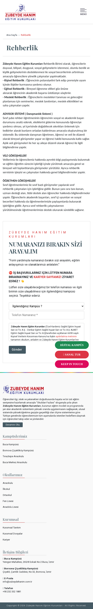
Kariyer (6, 539)
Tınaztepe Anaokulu (13, 456)
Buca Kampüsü (11, 444)
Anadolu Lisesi (10, 507)
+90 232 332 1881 (12, 591)
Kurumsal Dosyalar (13, 533)
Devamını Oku (13, 424)
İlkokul (6, 489)
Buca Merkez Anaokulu (15, 462)
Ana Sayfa (11, 35)
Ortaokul (7, 495)
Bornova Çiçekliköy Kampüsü (18, 450)
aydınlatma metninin (66, 336)
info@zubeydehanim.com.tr (17, 581)
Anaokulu (8, 483)
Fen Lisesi (8, 501)
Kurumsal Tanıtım (12, 527)
